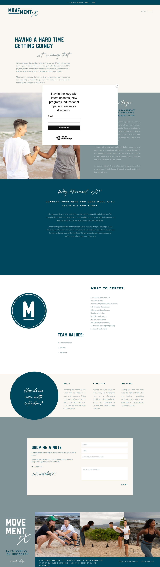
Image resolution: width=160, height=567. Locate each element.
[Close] (117, 86)
